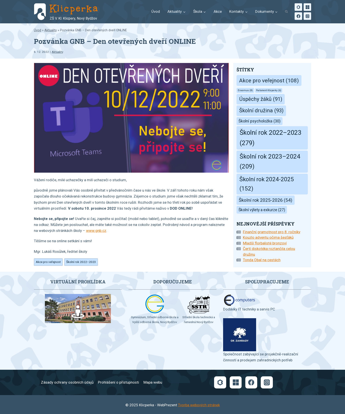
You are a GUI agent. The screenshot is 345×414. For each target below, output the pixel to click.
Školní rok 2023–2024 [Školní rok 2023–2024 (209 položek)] (270, 161)
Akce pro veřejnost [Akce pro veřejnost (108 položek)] (269, 80)
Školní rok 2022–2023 (81, 262)
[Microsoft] (307, 7)
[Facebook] (298, 16)
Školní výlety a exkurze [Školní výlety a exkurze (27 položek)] (262, 210)
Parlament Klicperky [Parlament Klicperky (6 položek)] (268, 90)
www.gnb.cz (96, 230)
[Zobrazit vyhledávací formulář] (286, 12)
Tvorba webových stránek (199, 405)
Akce (218, 11)
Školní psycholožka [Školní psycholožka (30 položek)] (260, 121)
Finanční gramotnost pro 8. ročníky (271, 232)
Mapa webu (152, 382)
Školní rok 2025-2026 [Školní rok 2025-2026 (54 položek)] (265, 200)
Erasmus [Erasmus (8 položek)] (245, 90)
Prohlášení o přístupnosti (118, 382)
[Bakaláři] (298, 7)
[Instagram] (307, 16)
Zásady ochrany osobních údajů (67, 382)
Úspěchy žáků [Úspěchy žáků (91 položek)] (260, 99)
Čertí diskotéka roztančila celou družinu (269, 251)
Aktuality (50, 30)
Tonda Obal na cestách (262, 260)
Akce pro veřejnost (48, 262)
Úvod (155, 11)
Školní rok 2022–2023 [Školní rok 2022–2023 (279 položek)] (270, 138)
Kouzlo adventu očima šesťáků (268, 237)
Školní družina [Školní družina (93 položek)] (261, 110)
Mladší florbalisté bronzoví (265, 243)
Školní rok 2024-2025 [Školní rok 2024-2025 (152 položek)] (266, 184)
